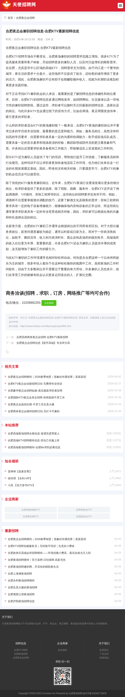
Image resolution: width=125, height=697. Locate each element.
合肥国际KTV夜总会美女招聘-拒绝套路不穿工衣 (36, 397)
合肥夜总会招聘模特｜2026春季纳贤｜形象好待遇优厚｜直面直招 (47, 376)
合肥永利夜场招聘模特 (21, 580)
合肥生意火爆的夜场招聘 (22, 587)
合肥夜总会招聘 (25, 17)
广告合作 (104, 654)
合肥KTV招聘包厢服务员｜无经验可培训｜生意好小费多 (41, 546)
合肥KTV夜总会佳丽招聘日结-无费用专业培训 (35, 383)
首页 (10, 17)
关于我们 (104, 643)
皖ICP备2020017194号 (95, 693)
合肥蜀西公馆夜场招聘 (21, 594)
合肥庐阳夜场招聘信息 (21, 601)
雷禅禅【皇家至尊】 (20, 471)
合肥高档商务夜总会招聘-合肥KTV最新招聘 (42, 337)
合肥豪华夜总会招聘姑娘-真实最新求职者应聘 (35, 390)
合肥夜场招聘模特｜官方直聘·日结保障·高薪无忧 (37, 559)
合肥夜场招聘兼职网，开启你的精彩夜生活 (33, 566)
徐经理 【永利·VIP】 (20, 478)
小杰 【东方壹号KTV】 (21, 485)
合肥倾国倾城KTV (31, 509)
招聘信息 (20, 643)
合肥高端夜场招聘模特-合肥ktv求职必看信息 (34, 447)
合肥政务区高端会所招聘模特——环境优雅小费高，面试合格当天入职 (49, 552)
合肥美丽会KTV (84, 509)
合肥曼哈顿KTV (31, 516)
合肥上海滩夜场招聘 (20, 573)
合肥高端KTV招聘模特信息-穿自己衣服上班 (33, 440)
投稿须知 (104, 657)
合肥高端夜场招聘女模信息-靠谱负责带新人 (34, 433)
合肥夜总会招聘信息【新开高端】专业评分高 (43, 342)
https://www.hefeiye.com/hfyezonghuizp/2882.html (45, 326)
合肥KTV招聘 (21, 650)
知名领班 (62, 650)
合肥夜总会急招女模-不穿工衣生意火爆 (31, 404)
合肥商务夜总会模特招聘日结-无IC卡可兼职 (34, 411)
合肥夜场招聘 (21, 654)
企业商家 (62, 643)
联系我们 (104, 650)
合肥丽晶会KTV (84, 516)
